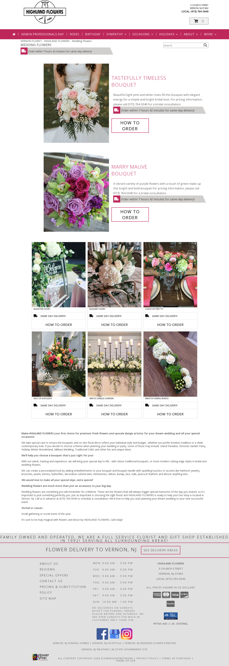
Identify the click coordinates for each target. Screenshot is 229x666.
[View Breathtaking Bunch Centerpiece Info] (170, 364)
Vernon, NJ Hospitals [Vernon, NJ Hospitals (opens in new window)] (107, 642)
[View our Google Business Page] (114, 638)
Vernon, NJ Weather (95, 649)
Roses (74, 34)
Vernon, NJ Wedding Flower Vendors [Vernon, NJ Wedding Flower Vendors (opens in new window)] (150, 642)
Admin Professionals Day (42, 34)
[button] (198, 21)
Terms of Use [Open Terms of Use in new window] (126, 660)
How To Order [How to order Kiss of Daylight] (58, 414)
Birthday (93, 34)
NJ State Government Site (130, 649)
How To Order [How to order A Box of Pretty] (170, 324)
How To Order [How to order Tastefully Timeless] (130, 126)
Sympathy (116, 34)
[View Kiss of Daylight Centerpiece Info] (59, 364)
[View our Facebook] (102, 638)
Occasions (143, 34)
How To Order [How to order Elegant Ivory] (114, 324)
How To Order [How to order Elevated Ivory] (58, 324)
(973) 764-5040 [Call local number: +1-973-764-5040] (199, 11)
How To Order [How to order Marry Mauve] (130, 214)
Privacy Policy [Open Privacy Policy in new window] (148, 658)
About (191, 34)
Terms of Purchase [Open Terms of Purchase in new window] (176, 658)
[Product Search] (183, 45)
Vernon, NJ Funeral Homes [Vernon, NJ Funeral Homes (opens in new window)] (71, 642)
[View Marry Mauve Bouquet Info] (77, 192)
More (210, 34)
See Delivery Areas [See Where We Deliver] (161, 550)
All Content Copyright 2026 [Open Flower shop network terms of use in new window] (79, 658)
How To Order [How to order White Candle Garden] (114, 414)
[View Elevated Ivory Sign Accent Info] (59, 274)
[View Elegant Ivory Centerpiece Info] (114, 274)
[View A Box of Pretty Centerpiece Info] (170, 274)
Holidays (169, 34)
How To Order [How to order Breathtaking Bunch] (170, 414)
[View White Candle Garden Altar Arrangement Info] (114, 364)
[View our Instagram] (126, 638)
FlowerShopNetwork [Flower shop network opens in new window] (117, 658)
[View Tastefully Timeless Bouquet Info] (77, 103)
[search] (205, 45)
